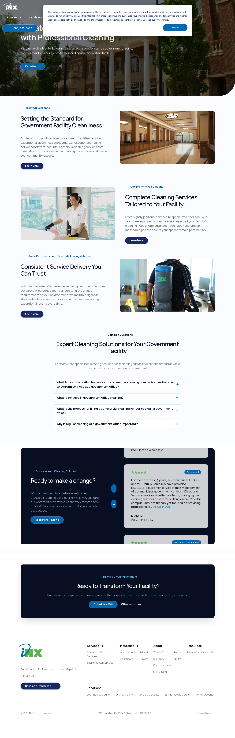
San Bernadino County (177, 702)
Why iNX (158, 654)
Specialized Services (99, 671)
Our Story (158, 660)
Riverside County (149, 702)
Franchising (160, 673)
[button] (113, 490)
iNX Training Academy (165, 686)
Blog (189, 660)
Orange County (125, 702)
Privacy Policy (204, 721)
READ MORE (162, 508)
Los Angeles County (98, 702)
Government (127, 673)
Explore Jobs (45, 671)
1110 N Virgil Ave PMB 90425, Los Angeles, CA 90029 (124, 721)
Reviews (158, 680)
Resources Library (197, 654)
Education (126, 667)
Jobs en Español (66, 671)
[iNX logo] (29, 652)
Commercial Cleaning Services (99, 656)
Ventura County (205, 702)
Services (95, 648)
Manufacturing (128, 654)
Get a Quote (27, 671)
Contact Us (27, 677)
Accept (175, 27)
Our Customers (162, 667)
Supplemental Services (100, 664)
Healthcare (126, 660)
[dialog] (117, 20)
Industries (129, 648)
